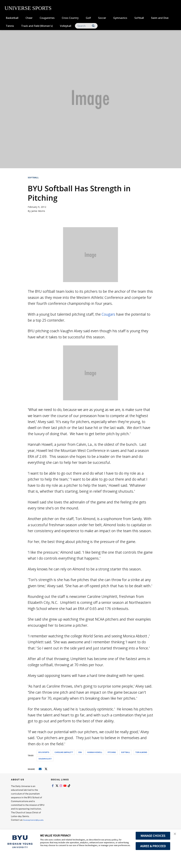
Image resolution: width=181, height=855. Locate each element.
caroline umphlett (64, 752)
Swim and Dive (159, 18)
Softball (139, 18)
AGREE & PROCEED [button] (153, 846)
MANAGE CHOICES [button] (153, 836)
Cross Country (70, 18)
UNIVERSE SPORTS (28, 8)
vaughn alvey (45, 759)
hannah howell (94, 752)
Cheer (29, 18)
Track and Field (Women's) (37, 26)
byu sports (43, 752)
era (80, 752)
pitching (112, 752)
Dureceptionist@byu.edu (23, 823)
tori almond (141, 752)
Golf (88, 18)
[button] (176, 835)
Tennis (10, 26)
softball (125, 752)
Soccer (102, 18)
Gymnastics (120, 18)
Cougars (108, 314)
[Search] (86, 26)
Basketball (12, 18)
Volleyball (65, 26)
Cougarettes (47, 18)
